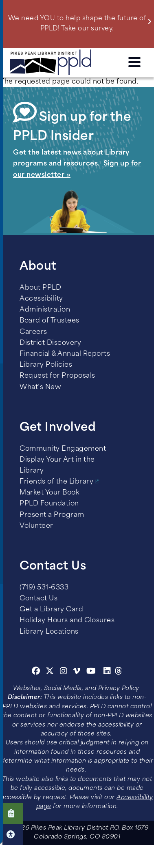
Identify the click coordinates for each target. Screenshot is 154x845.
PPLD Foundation (49, 504)
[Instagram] (65, 672)
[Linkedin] (107, 672)
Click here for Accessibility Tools (11, 834)
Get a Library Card (51, 609)
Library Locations (49, 632)
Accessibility (41, 299)
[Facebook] (36, 672)
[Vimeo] (77, 672)
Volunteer (36, 526)
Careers (33, 332)
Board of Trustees (49, 321)
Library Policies (46, 365)
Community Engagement (63, 449)
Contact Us (38, 599)
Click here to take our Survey (11, 813)
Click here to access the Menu (134, 62)
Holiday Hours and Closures (67, 620)
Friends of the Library (56, 482)
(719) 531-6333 (44, 588)
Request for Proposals (57, 376)
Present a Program (52, 515)
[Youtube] (91, 672)
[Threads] (119, 672)
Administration (45, 310)
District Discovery (50, 343)
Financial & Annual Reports (65, 354)
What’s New (40, 387)
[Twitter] (50, 672)
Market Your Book (49, 493)
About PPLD (40, 288)
